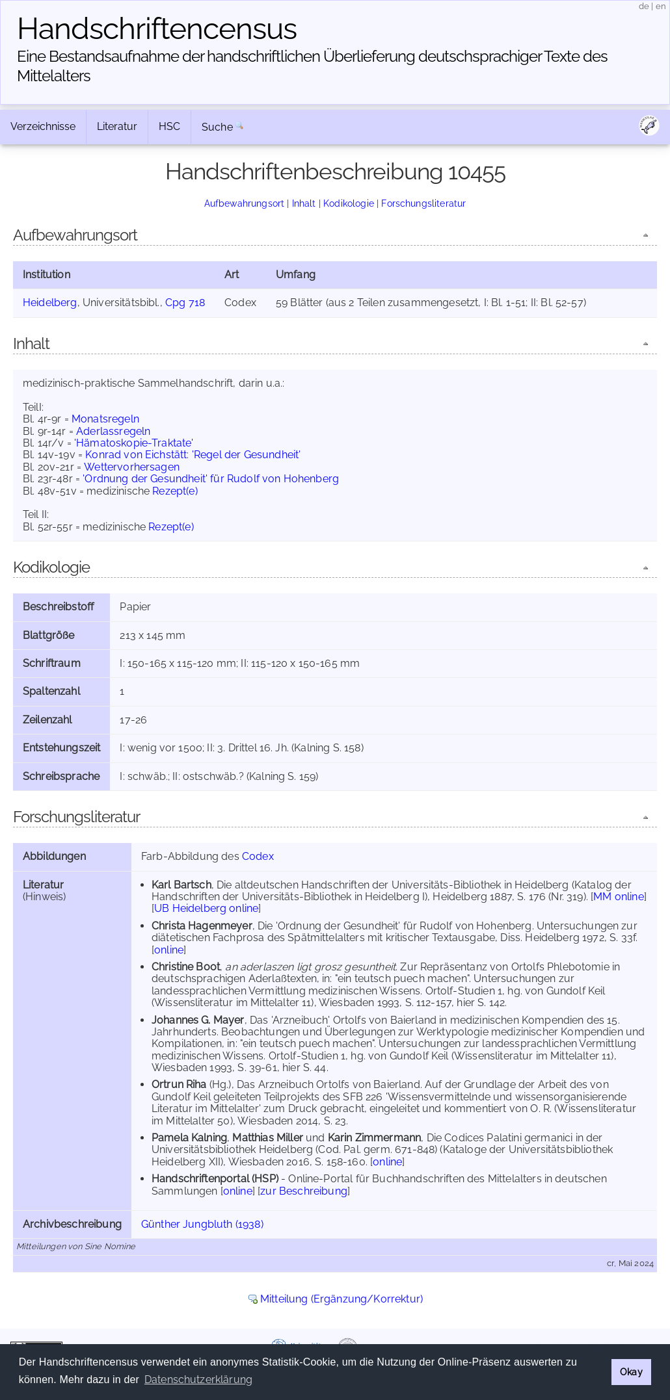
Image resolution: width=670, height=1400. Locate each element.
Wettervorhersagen (132, 467)
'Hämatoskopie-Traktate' (134, 443)
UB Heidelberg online (206, 908)
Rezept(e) (174, 491)
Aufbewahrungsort (244, 203)
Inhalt (304, 203)
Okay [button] (631, 1371)
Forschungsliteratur (423, 203)
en (661, 6)
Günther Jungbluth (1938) (202, 1224)
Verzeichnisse (42, 126)
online (168, 950)
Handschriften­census (157, 28)
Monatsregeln (105, 419)
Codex (258, 856)
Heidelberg (50, 302)
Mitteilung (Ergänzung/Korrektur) (341, 1299)
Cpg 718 (185, 302)
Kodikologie (348, 203)
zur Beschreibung (303, 1191)
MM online (618, 896)
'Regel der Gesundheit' (246, 454)
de (644, 6)
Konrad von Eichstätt (136, 454)
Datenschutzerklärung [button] (198, 1379)
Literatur (117, 126)
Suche (217, 127)
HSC (169, 126)
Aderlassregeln (113, 431)
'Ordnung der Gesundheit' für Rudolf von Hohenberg (211, 479)
